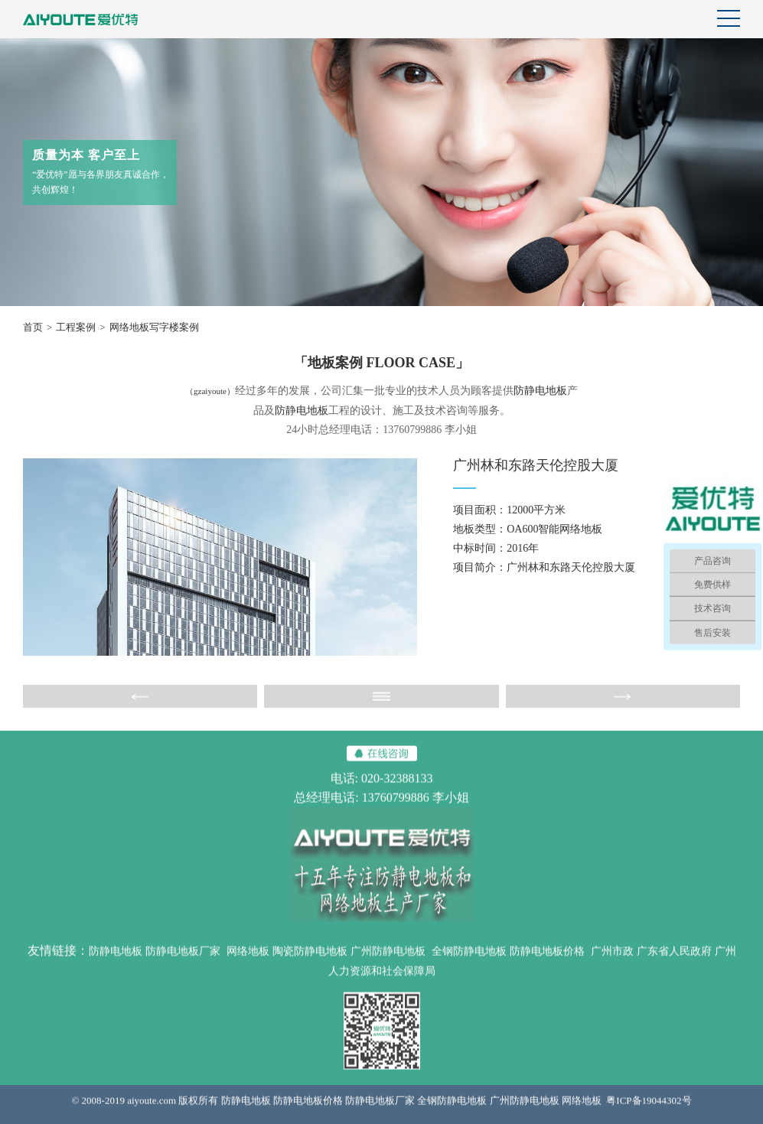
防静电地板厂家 (182, 960)
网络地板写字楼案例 (154, 327)
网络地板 (248, 960)
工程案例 (76, 327)
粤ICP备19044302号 (648, 1109)
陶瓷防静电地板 (309, 960)
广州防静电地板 (388, 960)
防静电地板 (540, 390)
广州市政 (612, 960)
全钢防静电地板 (469, 960)
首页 (33, 327)
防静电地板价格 (547, 960)
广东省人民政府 (674, 960)
